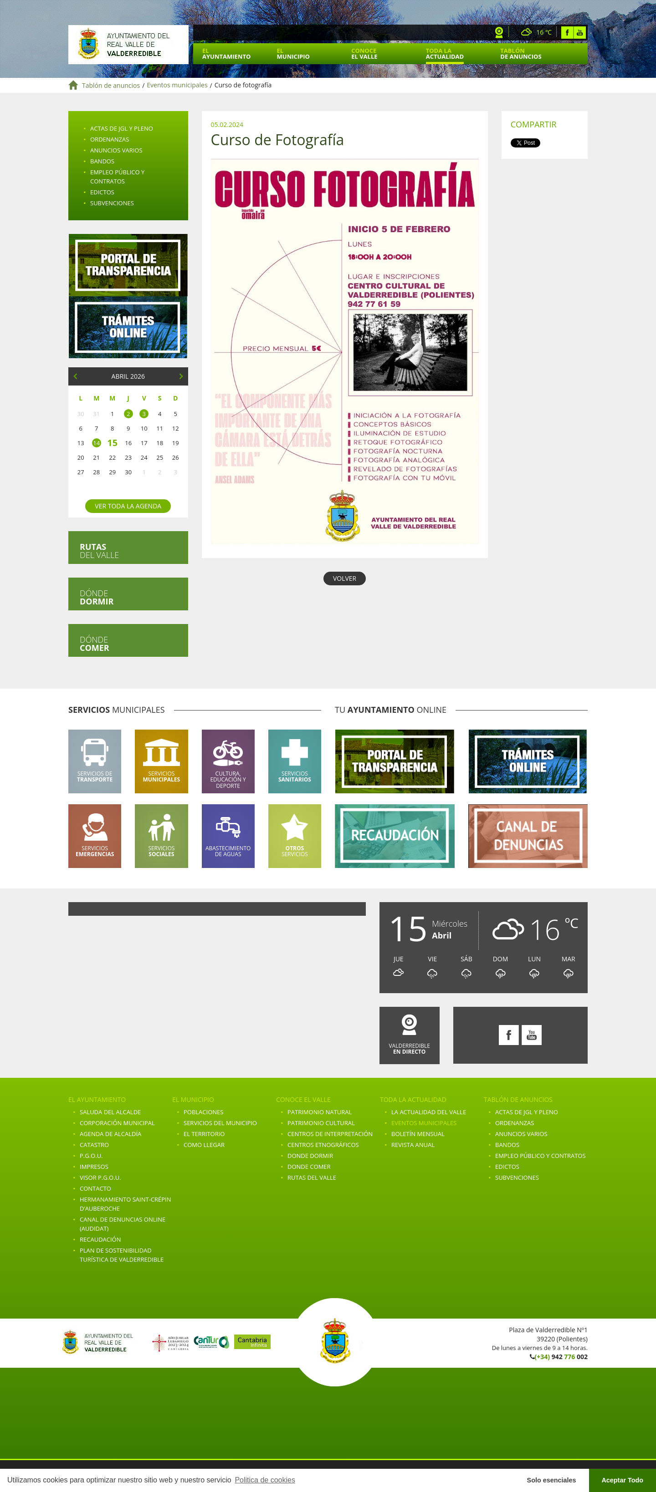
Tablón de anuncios (111, 85)
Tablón (520, 53)
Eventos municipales (177, 85)
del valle (99, 550)
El (226, 53)
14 (96, 443)
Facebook (567, 32)
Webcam (499, 32)
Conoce (364, 53)
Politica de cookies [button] (265, 1480)
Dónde (96, 597)
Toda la (445, 53)
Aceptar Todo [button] (622, 1480)
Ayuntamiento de (128, 44)
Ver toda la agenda (128, 506)
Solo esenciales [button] (551, 1480)
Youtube (580, 32)
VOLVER (344, 578)
